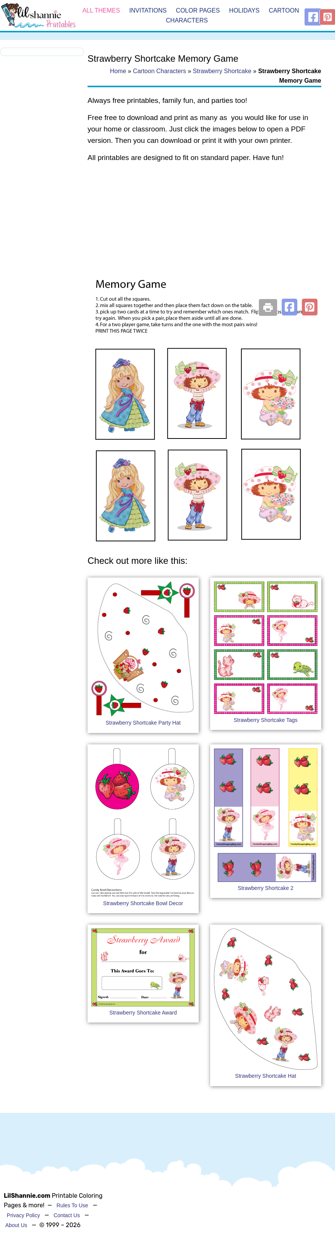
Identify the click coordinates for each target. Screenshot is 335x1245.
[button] (289, 307)
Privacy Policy (23, 1215)
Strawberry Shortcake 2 (266, 888)
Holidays (244, 10)
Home (118, 71)
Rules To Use (72, 1205)
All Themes (101, 10)
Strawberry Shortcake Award (143, 1013)
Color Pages (198, 10)
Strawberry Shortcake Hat (265, 1076)
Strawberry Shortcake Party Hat (142, 723)
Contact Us (67, 1215)
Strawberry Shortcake (222, 71)
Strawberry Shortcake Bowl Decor (143, 903)
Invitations (148, 10)
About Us (16, 1225)
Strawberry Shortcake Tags (266, 720)
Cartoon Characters (159, 71)
